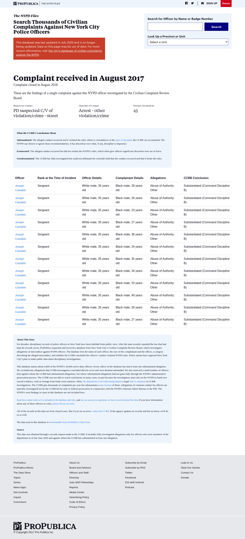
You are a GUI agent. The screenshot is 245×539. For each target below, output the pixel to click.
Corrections (20, 502)
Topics (17, 477)
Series (17, 482)
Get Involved (20, 492)
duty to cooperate (140, 381)
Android (140, 482)
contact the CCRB (101, 411)
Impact (17, 497)
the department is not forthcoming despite (103, 381)
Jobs (72, 482)
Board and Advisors (81, 467)
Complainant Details (131, 178)
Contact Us (187, 472)
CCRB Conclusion (198, 178)
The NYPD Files (52, 3)
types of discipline (124, 140)
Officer (21, 178)
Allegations (160, 178)
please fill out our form (76, 404)
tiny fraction (106, 385)
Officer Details (94, 178)
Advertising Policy (79, 497)
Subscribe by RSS (136, 467)
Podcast (130, 487)
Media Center (77, 492)
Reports (74, 487)
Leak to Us (187, 463)
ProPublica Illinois (23, 467)
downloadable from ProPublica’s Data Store (71, 422)
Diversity (74, 477)
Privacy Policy (77, 507)
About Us (74, 463)
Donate (226, 3)
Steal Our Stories (191, 467)
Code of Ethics (78, 502)
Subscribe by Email (136, 463)
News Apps (20, 487)
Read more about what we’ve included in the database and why (48, 400)
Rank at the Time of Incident (59, 178)
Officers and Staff (79, 472)
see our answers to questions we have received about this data (115, 400)
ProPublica (19, 463)
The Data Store (22, 472)
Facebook (131, 477)
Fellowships (88, 482)
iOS (127, 482)
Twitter (129, 472)
